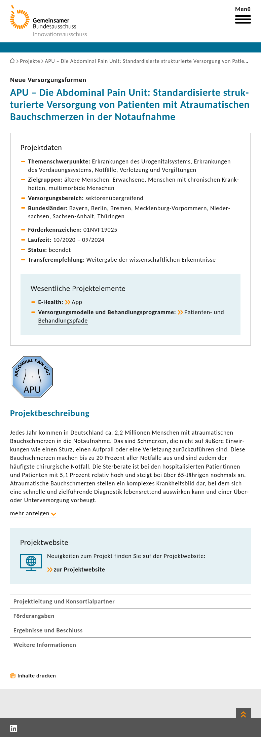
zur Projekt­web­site (79, 569)
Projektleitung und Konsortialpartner (64, 601)
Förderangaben (33, 616)
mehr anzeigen (29, 513)
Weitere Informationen (44, 645)
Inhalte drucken (36, 675)
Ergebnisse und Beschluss (48, 630)
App (77, 302)
